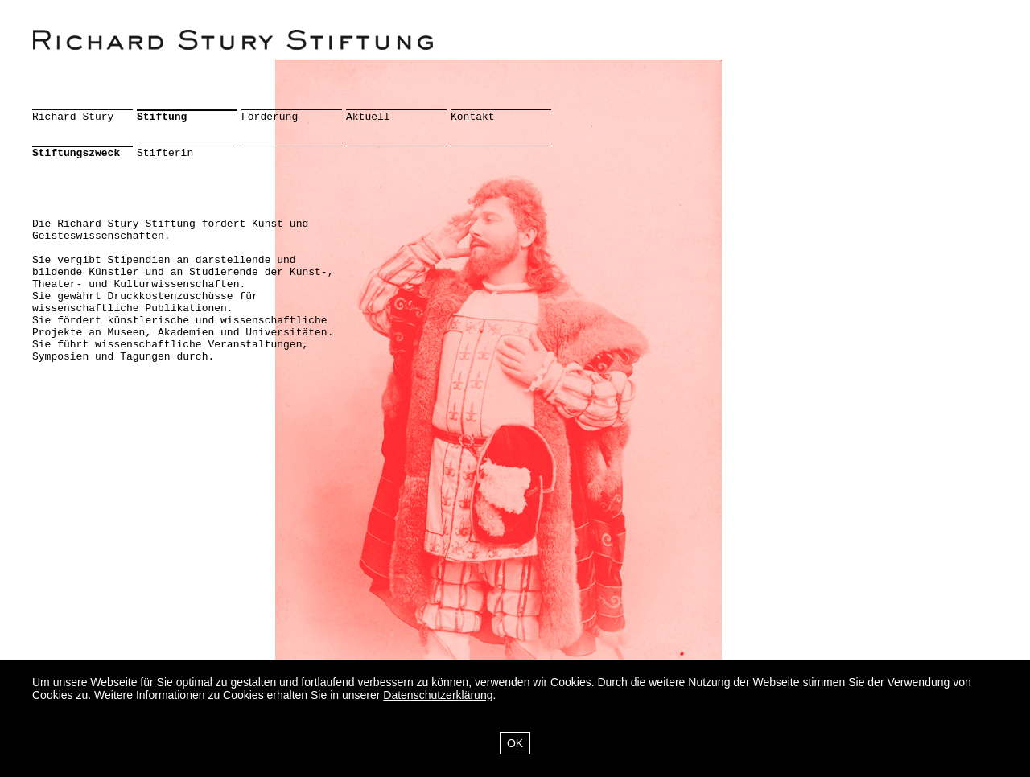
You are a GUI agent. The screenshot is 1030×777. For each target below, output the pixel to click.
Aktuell (368, 117)
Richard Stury (72, 117)
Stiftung (162, 117)
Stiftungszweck (76, 153)
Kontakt (473, 117)
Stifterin (165, 153)
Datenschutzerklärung (437, 695)
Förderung (269, 117)
